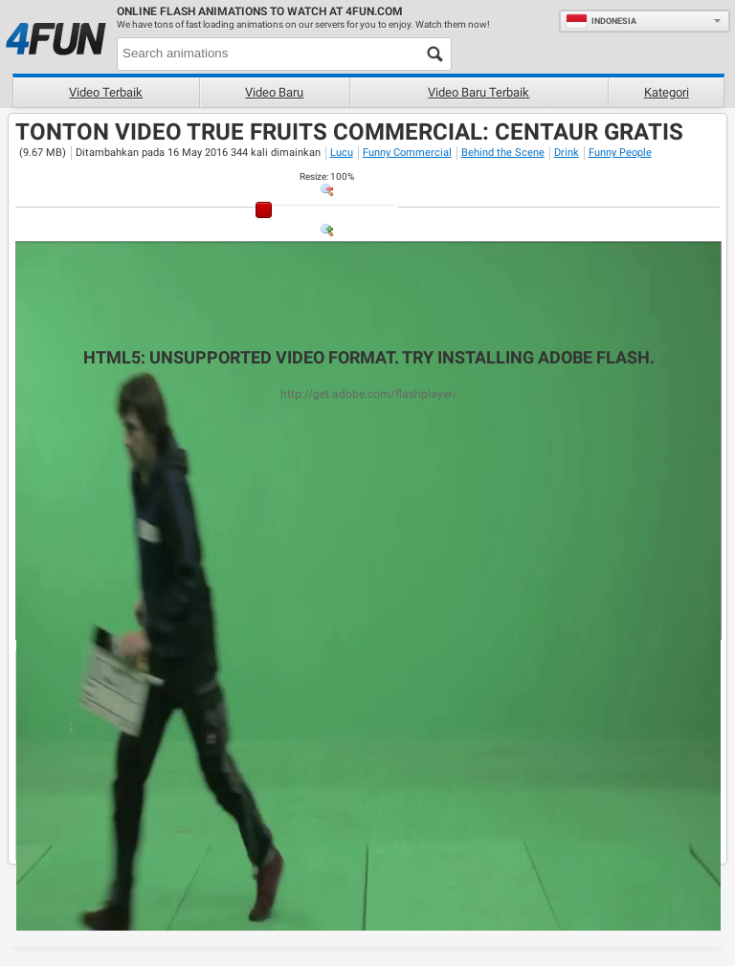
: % (327, 176)
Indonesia (601, 21)
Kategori (666, 92)
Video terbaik (106, 92)
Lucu (341, 152)
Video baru (274, 92)
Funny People (620, 152)
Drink (566, 152)
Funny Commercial (407, 152)
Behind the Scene (503, 152)
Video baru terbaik (478, 92)
